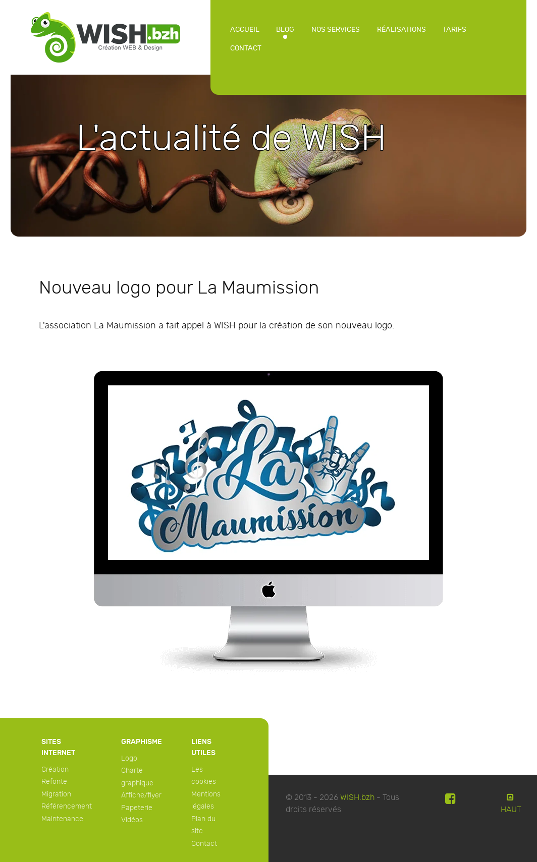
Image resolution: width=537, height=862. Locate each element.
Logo (129, 758)
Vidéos (132, 820)
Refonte (54, 781)
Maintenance (62, 819)
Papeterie (136, 807)
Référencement (66, 806)
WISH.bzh (357, 797)
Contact (204, 843)
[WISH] (105, 36)
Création (55, 769)
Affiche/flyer (141, 795)
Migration (56, 794)
